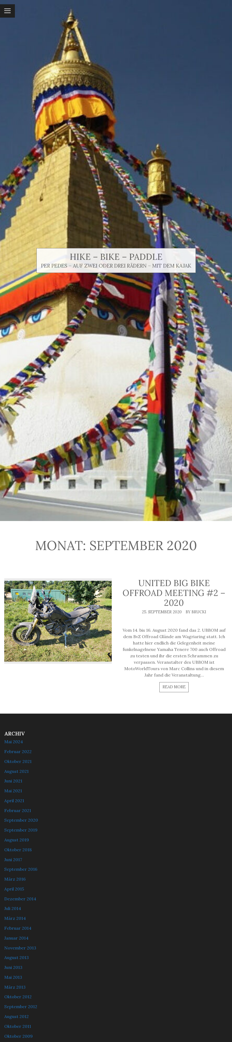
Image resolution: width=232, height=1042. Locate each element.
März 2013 (15, 987)
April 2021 (14, 800)
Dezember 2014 (20, 898)
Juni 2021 (13, 781)
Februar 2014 (17, 928)
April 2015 (14, 889)
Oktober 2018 (18, 849)
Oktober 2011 (17, 1026)
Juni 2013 (13, 967)
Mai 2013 (13, 977)
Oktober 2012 (18, 996)
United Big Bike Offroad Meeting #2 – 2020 (174, 593)
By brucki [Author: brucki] (196, 612)
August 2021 (16, 771)
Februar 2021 (17, 810)
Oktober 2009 (18, 1036)
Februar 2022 (18, 751)
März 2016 (15, 879)
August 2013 (16, 957)
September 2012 (20, 1006)
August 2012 (16, 1016)
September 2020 (21, 820)
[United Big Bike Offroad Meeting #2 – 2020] (58, 621)
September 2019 (21, 830)
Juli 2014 (12, 908)
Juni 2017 (13, 859)
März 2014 (15, 918)
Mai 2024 (13, 741)
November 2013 (20, 947)
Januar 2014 (16, 938)
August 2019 (16, 839)
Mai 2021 (13, 790)
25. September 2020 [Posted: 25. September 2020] (162, 612)
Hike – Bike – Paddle (116, 256)
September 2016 (20, 869)
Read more (174, 687)
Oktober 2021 (18, 761)
